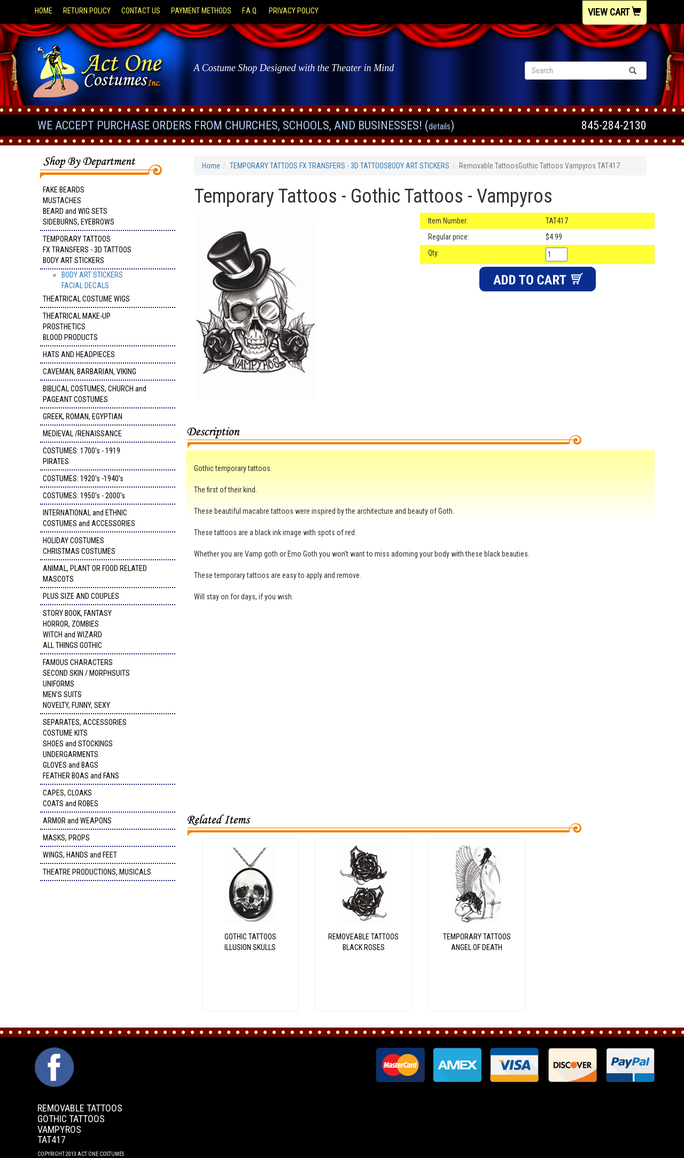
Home (43, 10)
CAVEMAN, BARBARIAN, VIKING (89, 371)
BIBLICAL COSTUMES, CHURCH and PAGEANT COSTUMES (94, 394)
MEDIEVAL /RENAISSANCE (82, 433)
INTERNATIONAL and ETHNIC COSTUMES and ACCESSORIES (89, 518)
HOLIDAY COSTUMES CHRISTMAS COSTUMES (79, 545)
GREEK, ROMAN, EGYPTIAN (82, 416)
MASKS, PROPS (66, 837)
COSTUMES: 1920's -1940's (83, 478)
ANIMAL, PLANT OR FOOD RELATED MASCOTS (95, 573)
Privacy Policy (293, 10)
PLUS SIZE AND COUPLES (81, 596)
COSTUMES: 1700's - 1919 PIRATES (81, 456)
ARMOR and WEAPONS (77, 820)
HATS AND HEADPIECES (79, 354)
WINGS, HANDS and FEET (80, 855)
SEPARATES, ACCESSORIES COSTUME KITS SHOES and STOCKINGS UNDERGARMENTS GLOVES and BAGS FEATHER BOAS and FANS (85, 749)
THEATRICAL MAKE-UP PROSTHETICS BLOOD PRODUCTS (77, 327)
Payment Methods (201, 10)
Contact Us (140, 10)
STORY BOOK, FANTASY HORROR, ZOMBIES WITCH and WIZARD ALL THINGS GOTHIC (77, 629)
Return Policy (87, 10)
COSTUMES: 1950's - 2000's (84, 495)
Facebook (53, 1052)
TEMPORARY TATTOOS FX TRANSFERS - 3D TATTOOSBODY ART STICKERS (87, 250)
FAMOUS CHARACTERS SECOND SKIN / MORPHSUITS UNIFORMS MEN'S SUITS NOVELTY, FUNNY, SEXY (86, 683)
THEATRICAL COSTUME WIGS (86, 299)
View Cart (614, 12)
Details (439, 126)
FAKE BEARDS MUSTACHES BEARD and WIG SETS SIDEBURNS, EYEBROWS (78, 206)
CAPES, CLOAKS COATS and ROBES (70, 798)
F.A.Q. (250, 10)
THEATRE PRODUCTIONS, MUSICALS (97, 872)
